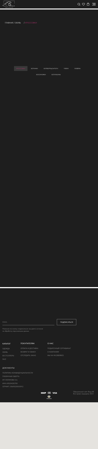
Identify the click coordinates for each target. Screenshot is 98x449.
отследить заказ (28, 355)
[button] (78, 4)
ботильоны (56, 75)
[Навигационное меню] (94, 4)
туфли (66, 68)
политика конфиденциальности (17, 373)
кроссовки (20, 68)
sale (4, 359)
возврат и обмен (28, 352)
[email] (28, 322)
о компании (53, 352)
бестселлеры (8, 356)
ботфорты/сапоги (51, 68)
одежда (6, 349)
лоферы (78, 68)
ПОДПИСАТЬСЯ (66, 322)
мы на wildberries (55, 355)
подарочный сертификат (59, 348)
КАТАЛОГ (6, 344)
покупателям (27, 343)
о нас (50, 343)
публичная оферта (10, 376)
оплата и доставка (29, 348)
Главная (9, 23)
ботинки (34, 68)
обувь (18, 23)
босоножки (41, 75)
